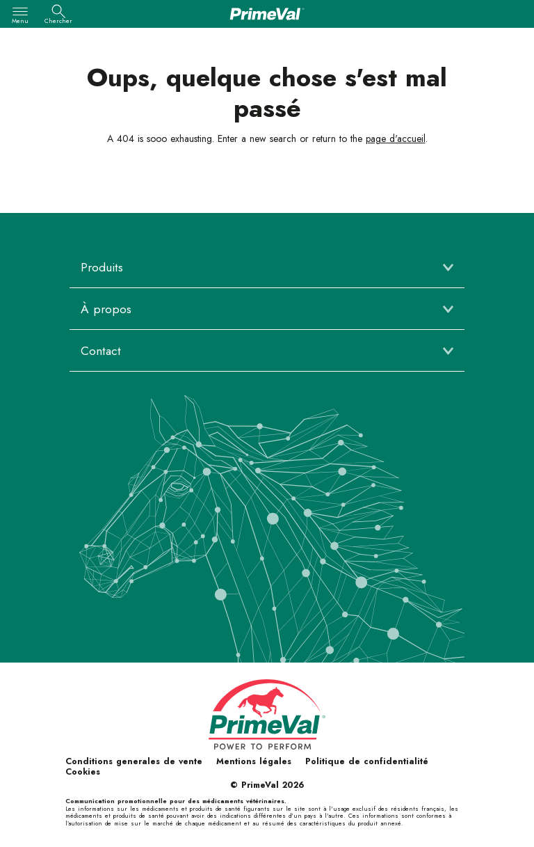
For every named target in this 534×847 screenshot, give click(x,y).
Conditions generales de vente (133, 761)
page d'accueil (396, 138)
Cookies (82, 772)
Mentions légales (253, 761)
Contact (101, 351)
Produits (102, 267)
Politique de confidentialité (366, 761)
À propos (106, 309)
